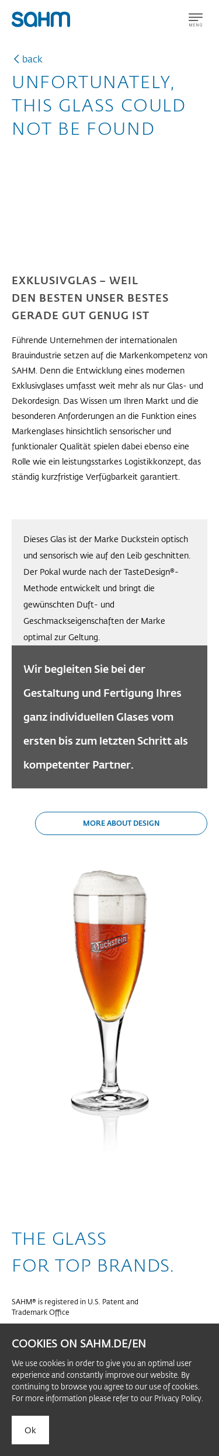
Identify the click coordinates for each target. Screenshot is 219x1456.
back (32, 59)
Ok (30, 1430)
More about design (121, 822)
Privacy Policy (177, 1398)
